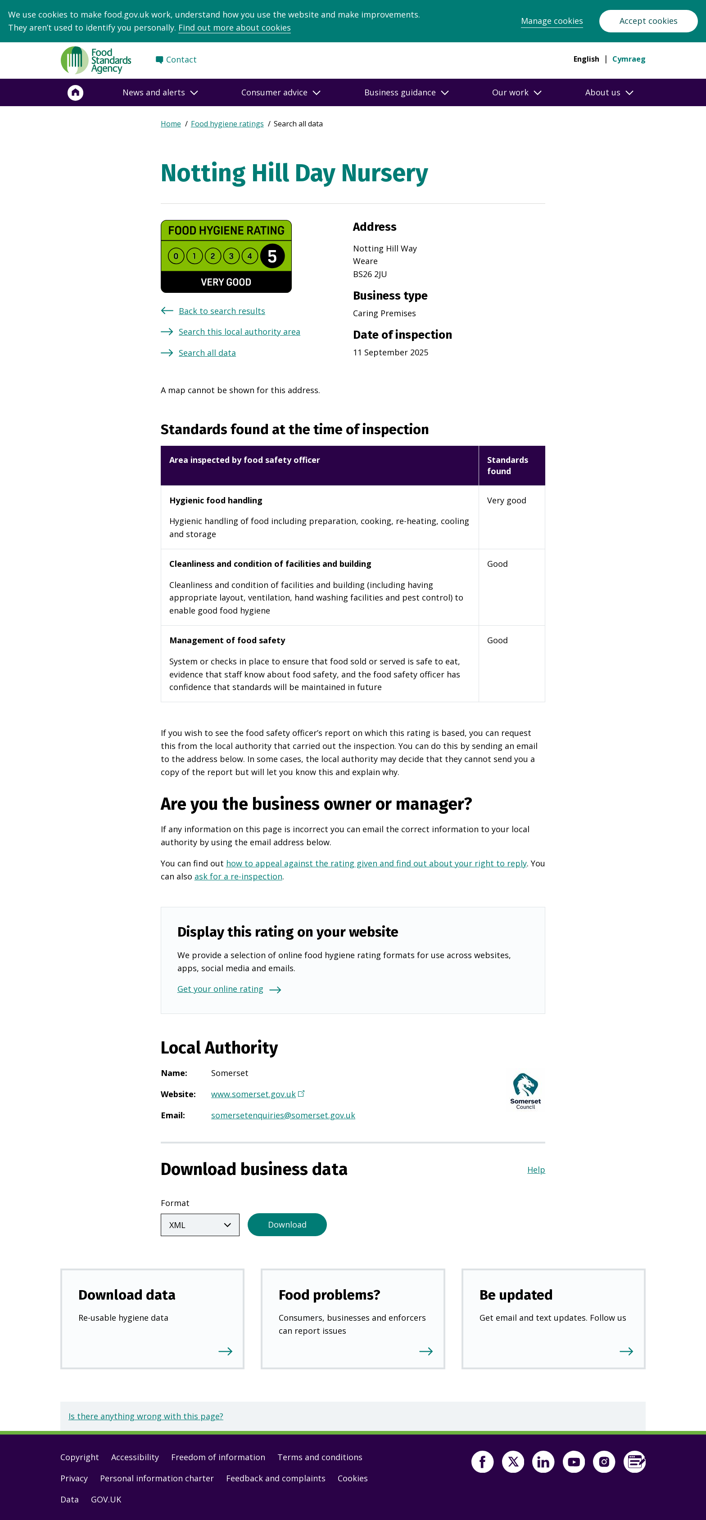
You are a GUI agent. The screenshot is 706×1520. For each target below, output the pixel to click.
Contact (181, 59)
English (586, 59)
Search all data (207, 352)
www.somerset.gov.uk (256, 1095)
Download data (127, 1293)
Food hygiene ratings (227, 124)
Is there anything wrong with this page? (145, 1414)
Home (171, 124)
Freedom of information (218, 1455)
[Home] (75, 93)
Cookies (353, 1476)
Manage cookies (552, 20)
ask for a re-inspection (238, 876)
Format (175, 1202)
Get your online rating (220, 988)
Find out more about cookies (234, 27)
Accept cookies (649, 20)
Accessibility (135, 1455)
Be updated (516, 1293)
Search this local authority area (239, 331)
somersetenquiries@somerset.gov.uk (283, 1115)
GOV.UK (106, 1497)
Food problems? (329, 1293)
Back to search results (222, 310)
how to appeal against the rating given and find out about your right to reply (376, 863)
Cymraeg (629, 59)
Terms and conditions (319, 1455)
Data (69, 1497)
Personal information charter (157, 1476)
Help (536, 1169)
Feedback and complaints (276, 1476)
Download (287, 1222)
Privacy (74, 1476)
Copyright (79, 1455)
